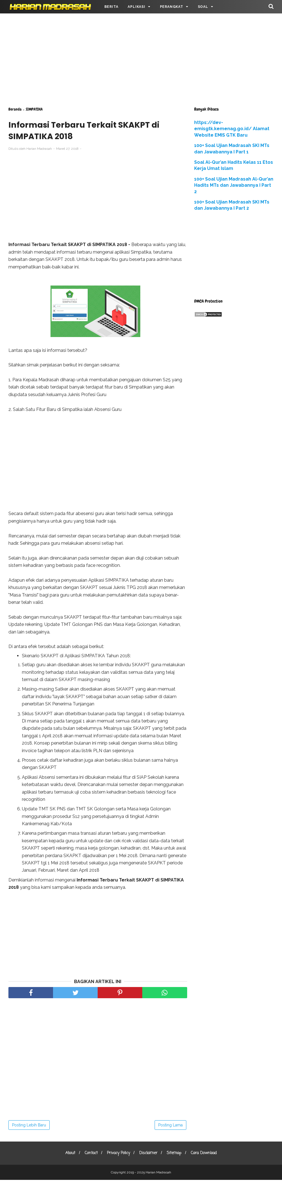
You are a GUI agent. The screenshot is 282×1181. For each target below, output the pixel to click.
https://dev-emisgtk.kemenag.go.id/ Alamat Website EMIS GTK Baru (231, 129)
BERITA (111, 7)
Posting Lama (170, 1126)
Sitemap (176, 1154)
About (66, 1154)
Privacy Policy (117, 1154)
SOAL (203, 7)
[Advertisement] (141, 59)
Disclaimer (149, 1154)
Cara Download (208, 1154)
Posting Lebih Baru (29, 1126)
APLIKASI (136, 7)
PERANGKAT (171, 7)
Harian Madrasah (158, 1173)
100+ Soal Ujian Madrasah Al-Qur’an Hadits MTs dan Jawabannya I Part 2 (233, 185)
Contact (88, 1154)
